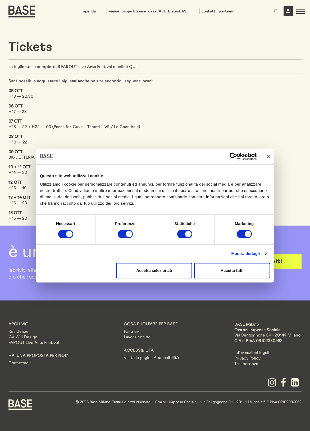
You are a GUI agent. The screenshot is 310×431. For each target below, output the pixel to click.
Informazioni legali (251, 353)
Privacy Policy (247, 358)
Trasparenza (246, 364)
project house (133, 11)
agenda (89, 11)
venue (114, 11)
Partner (131, 331)
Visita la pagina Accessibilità (151, 358)
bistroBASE (178, 11)
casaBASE (157, 11)
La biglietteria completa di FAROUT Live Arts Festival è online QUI (72, 67)
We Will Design (22, 337)
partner (226, 11)
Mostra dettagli (245, 253)
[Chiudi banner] (268, 156)
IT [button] (275, 11)
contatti (209, 11)
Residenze (18, 331)
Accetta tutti (232, 270)
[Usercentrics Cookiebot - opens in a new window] (233, 156)
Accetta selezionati (154, 270)
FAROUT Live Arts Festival (33, 342)
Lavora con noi (138, 337)
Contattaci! (19, 363)
